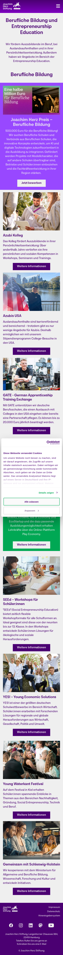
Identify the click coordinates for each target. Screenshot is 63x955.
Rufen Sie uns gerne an (35, 941)
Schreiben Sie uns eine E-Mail (31, 944)
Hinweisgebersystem (49, 916)
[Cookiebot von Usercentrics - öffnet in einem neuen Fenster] (47, 442)
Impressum (54, 907)
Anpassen (31, 510)
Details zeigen (46, 492)
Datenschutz (53, 911)
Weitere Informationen (31, 266)
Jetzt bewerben (31, 183)
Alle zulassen (31, 501)
